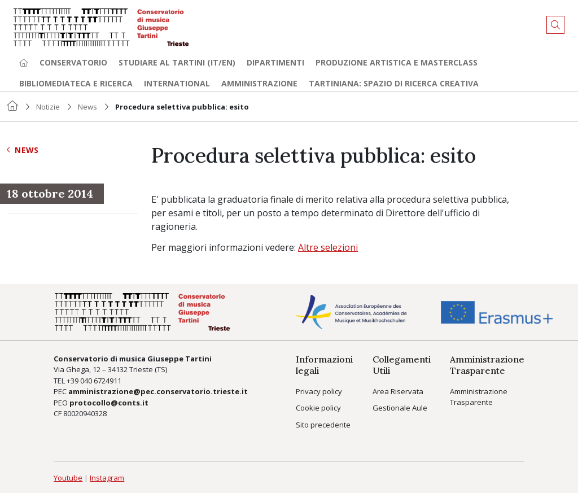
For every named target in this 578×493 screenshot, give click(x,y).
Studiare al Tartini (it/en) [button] (177, 62)
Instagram (107, 478)
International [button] (177, 83)
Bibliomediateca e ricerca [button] (76, 83)
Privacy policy (319, 391)
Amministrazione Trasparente (478, 397)
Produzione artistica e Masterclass (397, 62)
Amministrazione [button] (259, 83)
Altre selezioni (328, 247)
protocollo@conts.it (108, 403)
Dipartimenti (275, 62)
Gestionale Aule (400, 408)
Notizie (48, 107)
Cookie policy (318, 408)
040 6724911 (100, 381)
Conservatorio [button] (73, 62)
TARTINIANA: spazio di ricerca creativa (394, 83)
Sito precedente (323, 425)
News (87, 107)
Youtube (68, 478)
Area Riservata (398, 391)
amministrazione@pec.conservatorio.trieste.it (158, 391)
